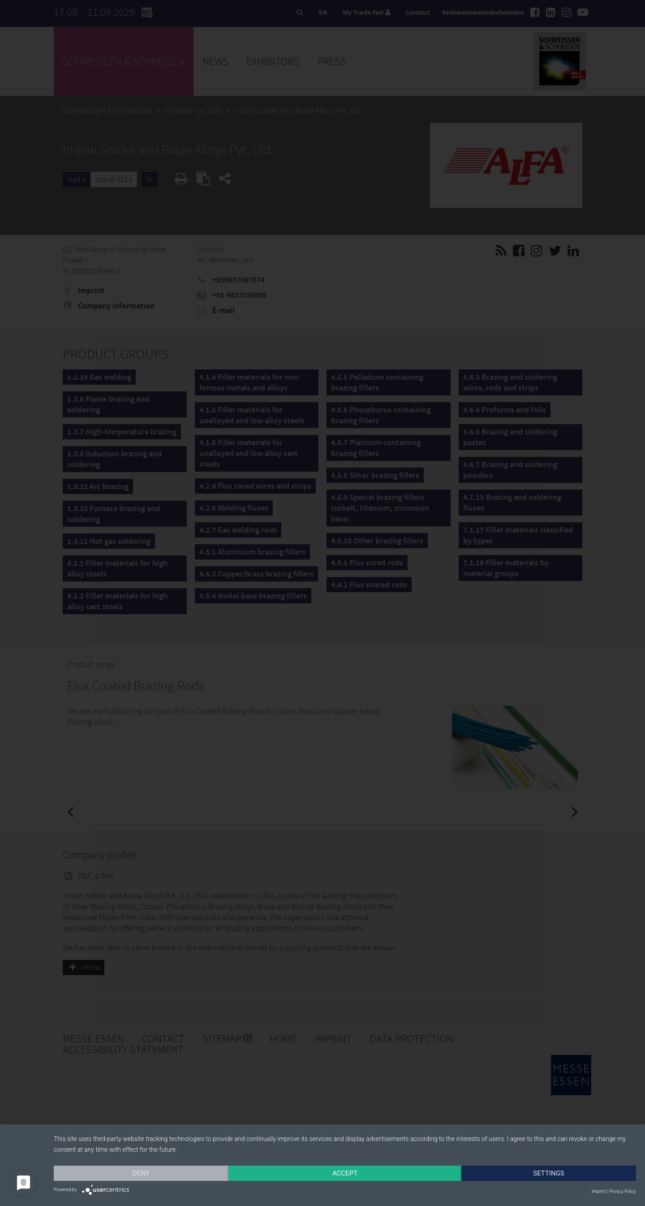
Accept (344, 1173)
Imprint (599, 1191)
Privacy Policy (622, 1191)
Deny (141, 1173)
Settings (548, 1173)
